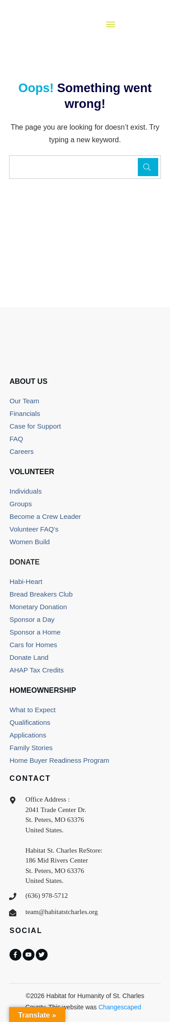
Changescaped (119, 1007)
